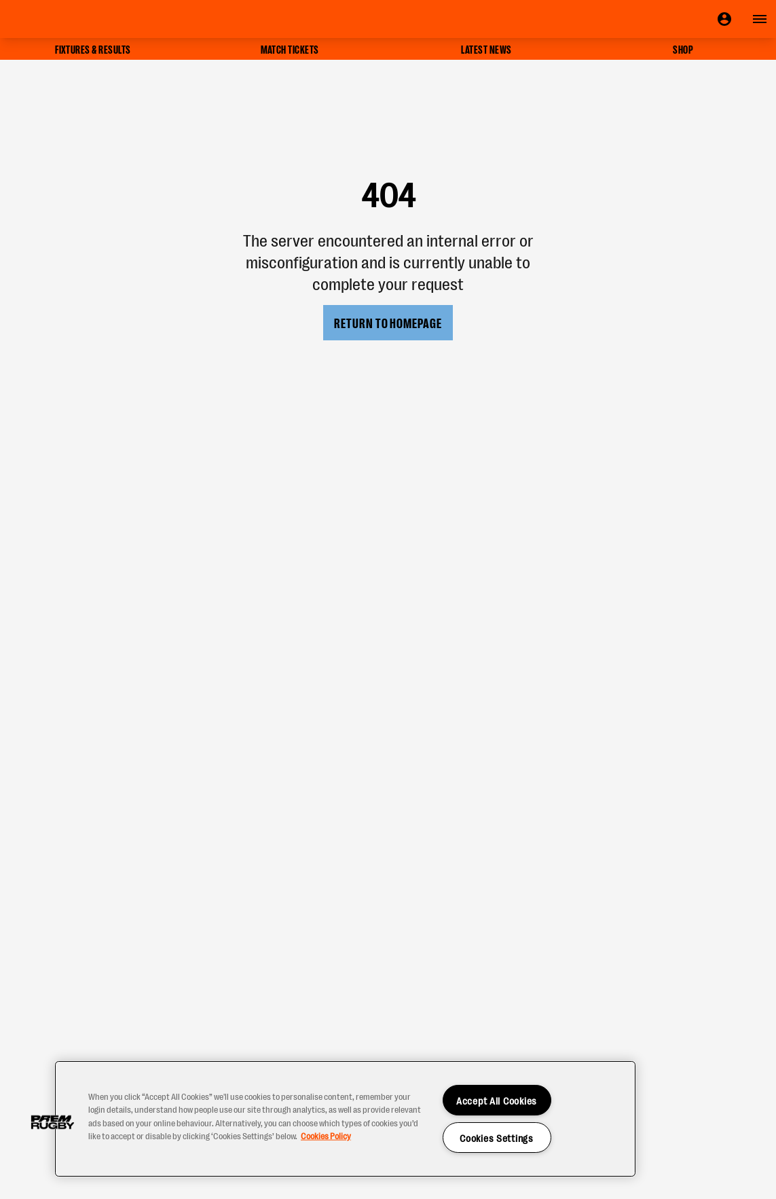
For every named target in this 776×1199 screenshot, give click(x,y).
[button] (52, 1122)
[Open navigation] (759, 19)
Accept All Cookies (496, 1100)
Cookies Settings (497, 1137)
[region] (345, 1118)
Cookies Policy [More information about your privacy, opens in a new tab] (326, 1135)
